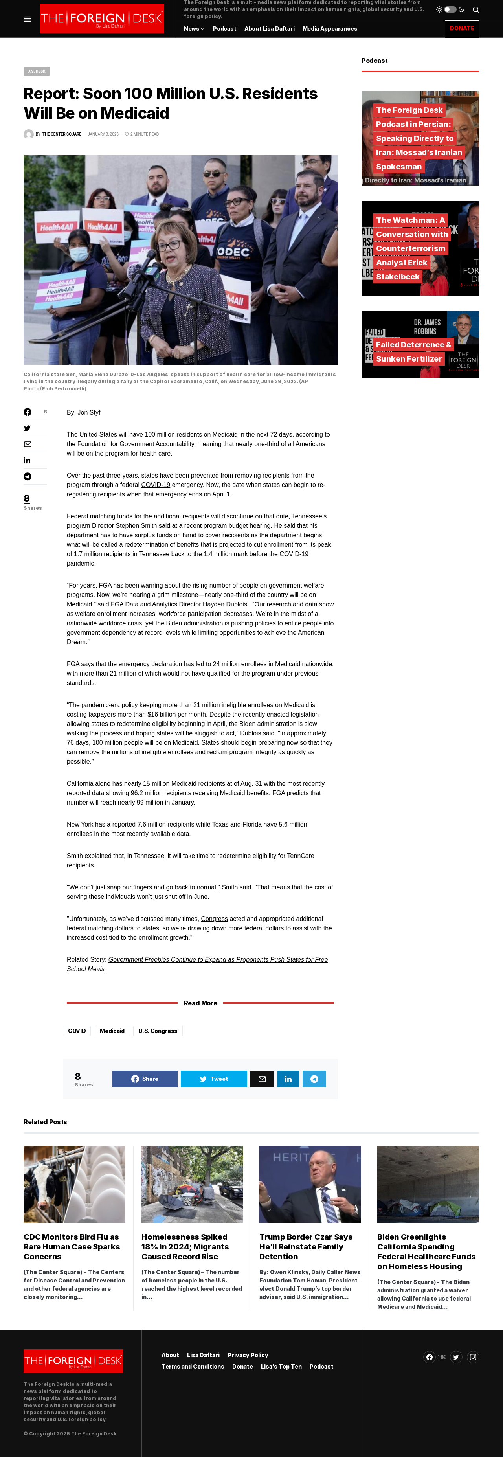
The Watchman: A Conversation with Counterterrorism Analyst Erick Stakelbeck (412, 248)
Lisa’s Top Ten (281, 1366)
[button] (28, 18)
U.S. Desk (37, 71)
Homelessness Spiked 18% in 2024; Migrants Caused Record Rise (185, 1246)
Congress (214, 918)
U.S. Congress (157, 1030)
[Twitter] (456, 1357)
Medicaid (225, 434)
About (170, 1355)
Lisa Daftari (203, 1355)
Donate (242, 1366)
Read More (200, 1003)
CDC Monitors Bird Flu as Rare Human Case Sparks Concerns (72, 1246)
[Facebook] (434, 1357)
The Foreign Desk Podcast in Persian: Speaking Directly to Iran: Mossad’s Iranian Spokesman (419, 138)
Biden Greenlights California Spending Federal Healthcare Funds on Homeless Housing (426, 1251)
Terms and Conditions (193, 1366)
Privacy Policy (248, 1355)
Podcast (322, 1366)
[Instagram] (473, 1357)
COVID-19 (155, 484)
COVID (77, 1030)
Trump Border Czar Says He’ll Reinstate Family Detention (306, 1246)
